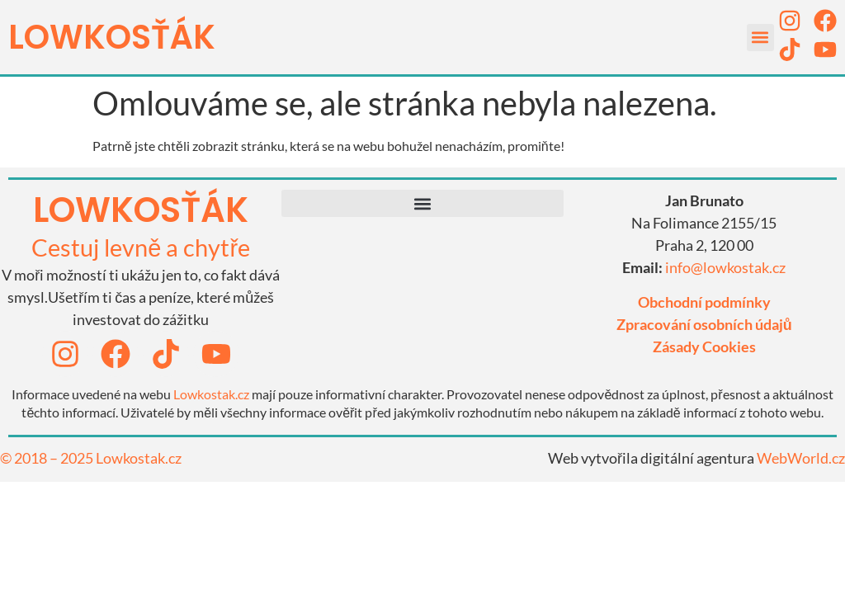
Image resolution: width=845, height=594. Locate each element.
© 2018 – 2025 (48, 458)
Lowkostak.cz (211, 394)
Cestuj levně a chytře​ (140, 247)
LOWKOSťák (111, 37)
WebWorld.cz (801, 458)
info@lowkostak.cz (725, 267)
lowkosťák (140, 210)
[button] (760, 37)
